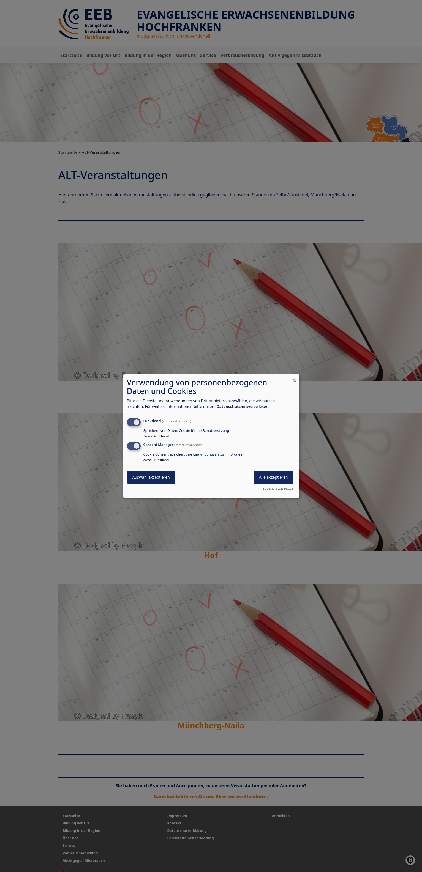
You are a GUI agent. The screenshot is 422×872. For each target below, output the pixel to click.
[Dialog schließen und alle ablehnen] (295, 377)
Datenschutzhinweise (237, 406)
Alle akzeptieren (273, 477)
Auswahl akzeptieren (151, 477)
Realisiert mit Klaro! (278, 489)
